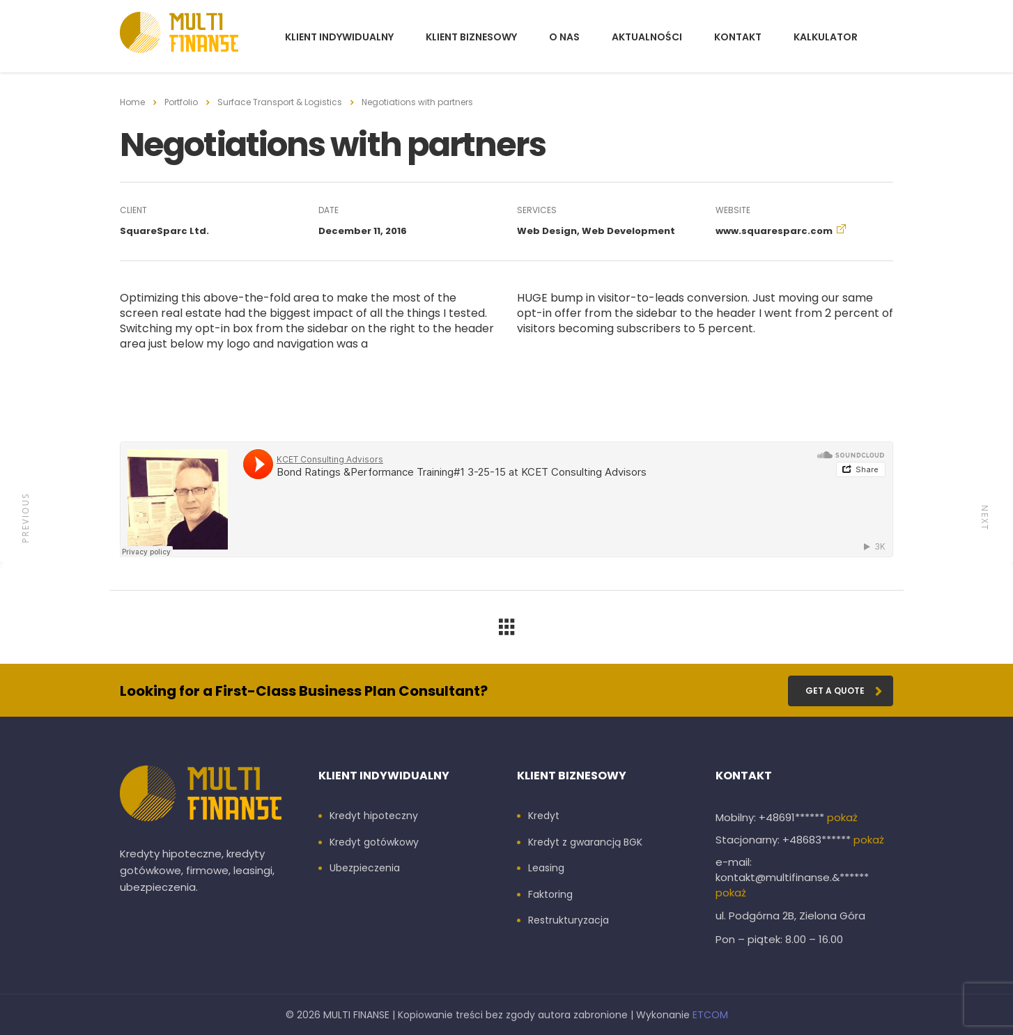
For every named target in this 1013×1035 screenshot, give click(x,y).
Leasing (546, 868)
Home (132, 102)
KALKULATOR (826, 37)
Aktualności (647, 37)
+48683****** (817, 839)
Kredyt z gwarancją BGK (585, 842)
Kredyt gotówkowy (374, 842)
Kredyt (543, 816)
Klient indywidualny (339, 37)
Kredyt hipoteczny (374, 816)
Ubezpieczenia (365, 868)
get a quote (843, 691)
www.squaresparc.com (774, 231)
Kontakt (737, 37)
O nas (564, 37)
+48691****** (793, 817)
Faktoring (550, 895)
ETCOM (710, 1015)
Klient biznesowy (471, 37)
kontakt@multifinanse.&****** (792, 877)
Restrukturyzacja (568, 921)
